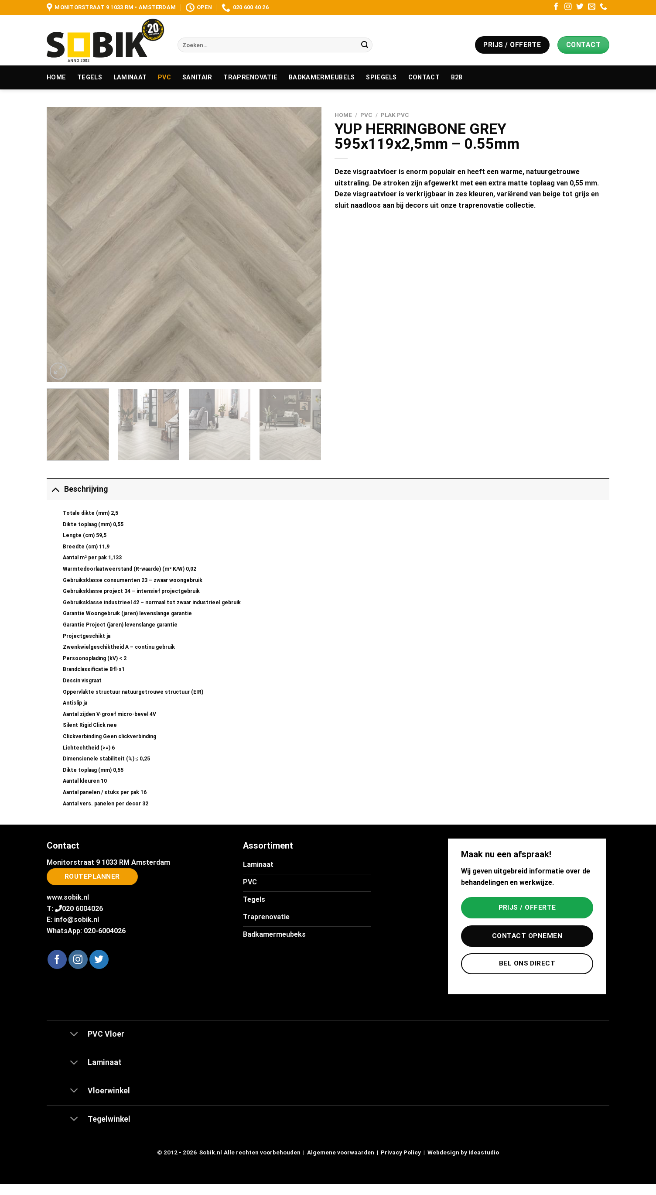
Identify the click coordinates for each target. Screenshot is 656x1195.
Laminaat (130, 77)
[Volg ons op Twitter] (580, 7)
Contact (424, 77)
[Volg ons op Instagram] (568, 7)
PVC (164, 77)
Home (56, 77)
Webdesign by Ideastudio (463, 1152)
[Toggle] (55, 488)
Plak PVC (395, 114)
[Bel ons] (603, 7)
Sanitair (197, 77)
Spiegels (381, 77)
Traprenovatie (250, 77)
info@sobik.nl (76, 919)
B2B (457, 77)
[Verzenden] (364, 45)
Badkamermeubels (322, 77)
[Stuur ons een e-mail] (591, 7)
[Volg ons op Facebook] (556, 7)
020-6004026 (105, 931)
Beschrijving (77, 488)
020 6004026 (82, 908)
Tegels (89, 77)
